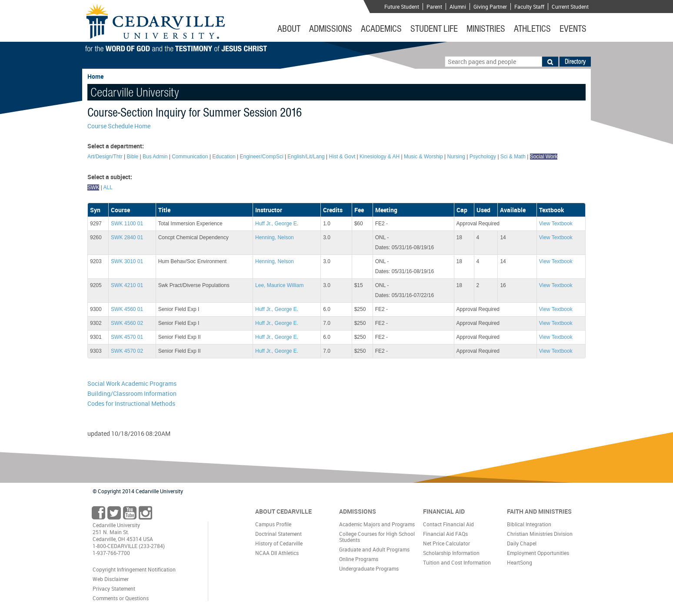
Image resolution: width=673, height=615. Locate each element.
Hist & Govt (342, 157)
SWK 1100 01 (127, 224)
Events (573, 28)
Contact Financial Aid (448, 524)
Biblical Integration (529, 524)
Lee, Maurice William (279, 285)
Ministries (485, 28)
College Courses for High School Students (377, 536)
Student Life (434, 28)
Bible (133, 157)
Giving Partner (490, 6)
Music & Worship (423, 157)
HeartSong (519, 562)
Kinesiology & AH (380, 157)
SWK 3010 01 (127, 261)
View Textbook (556, 224)
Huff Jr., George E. (276, 224)
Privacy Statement (114, 588)
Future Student (401, 6)
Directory (575, 61)
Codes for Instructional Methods (131, 403)
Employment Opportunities (538, 552)
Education (223, 157)
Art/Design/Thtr (105, 157)
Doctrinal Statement (278, 533)
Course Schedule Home (118, 126)
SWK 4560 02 (127, 323)
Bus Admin (155, 157)
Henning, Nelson (274, 237)
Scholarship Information (451, 552)
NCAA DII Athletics (277, 552)
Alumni (458, 6)
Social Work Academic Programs (132, 383)
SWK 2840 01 (127, 237)
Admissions (330, 28)
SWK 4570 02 (127, 351)
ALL (107, 187)
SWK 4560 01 (127, 309)
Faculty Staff (529, 6)
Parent (434, 6)
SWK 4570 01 (127, 337)
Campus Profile (273, 524)
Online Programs (358, 558)
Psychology (483, 157)
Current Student (570, 6)
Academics (381, 28)
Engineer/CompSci (261, 157)
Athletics (532, 28)
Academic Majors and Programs (377, 524)
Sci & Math (513, 157)
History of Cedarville (279, 543)
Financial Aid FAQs (445, 533)
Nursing (456, 157)
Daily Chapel (521, 543)
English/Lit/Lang (305, 157)
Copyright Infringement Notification (134, 569)
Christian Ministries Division (540, 533)
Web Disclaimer (111, 578)
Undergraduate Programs (369, 568)
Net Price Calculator (446, 543)
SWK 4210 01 (127, 285)
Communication (190, 157)
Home (95, 76)
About (288, 28)
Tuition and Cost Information (457, 562)
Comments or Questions (121, 598)
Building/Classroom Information (132, 393)
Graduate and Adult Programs (374, 549)
